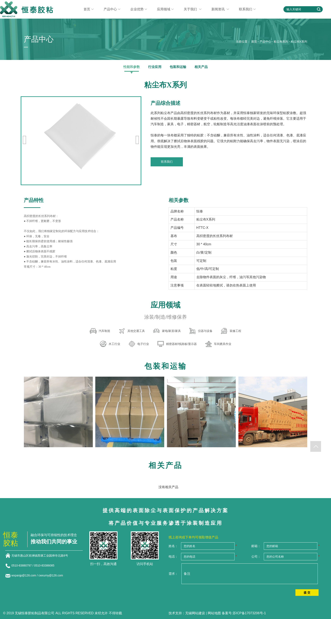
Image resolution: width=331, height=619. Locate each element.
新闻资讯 (220, 9)
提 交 (307, 592)
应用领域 (165, 9)
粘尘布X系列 (299, 41)
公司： (256, 556)
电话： (173, 556)
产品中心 (112, 9)
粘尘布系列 (281, 41)
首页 (89, 9)
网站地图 (214, 613)
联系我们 (247, 9)
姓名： (173, 546)
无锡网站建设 (195, 613)
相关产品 (201, 67)
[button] (137, 140)
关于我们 (192, 9)
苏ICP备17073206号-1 (249, 613)
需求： (173, 573)
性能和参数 (131, 67)
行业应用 (154, 67)
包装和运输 (178, 67)
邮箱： (256, 546)
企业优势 (138, 9)
